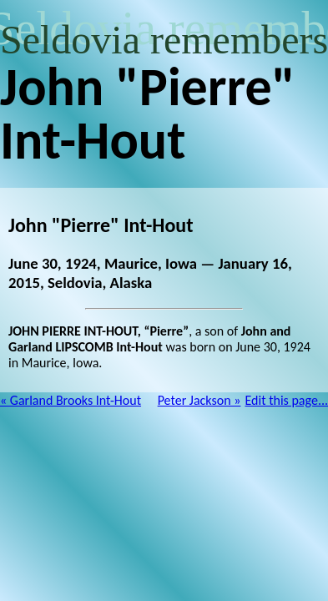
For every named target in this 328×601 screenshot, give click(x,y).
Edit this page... (287, 400)
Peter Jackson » (199, 400)
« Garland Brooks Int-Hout (70, 400)
